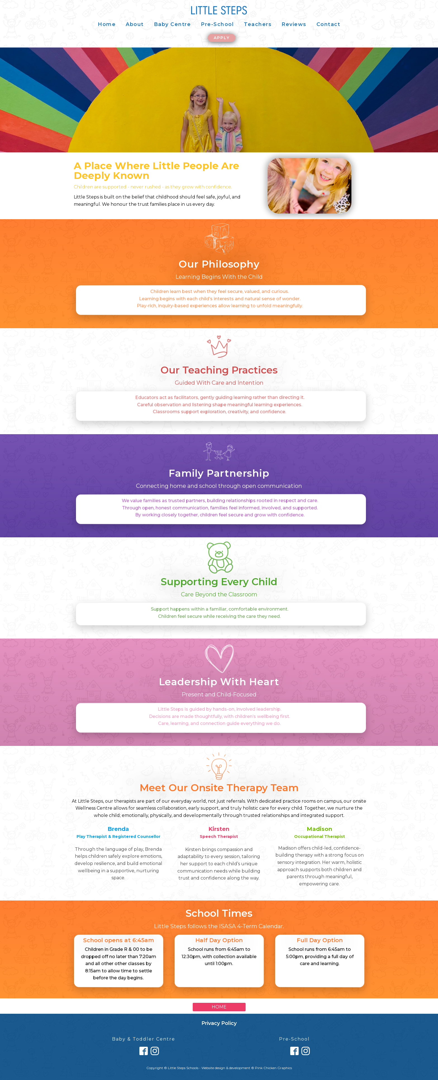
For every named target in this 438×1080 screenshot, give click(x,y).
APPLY (222, 37)
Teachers (258, 24)
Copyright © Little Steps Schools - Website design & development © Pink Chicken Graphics (219, 1068)
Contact (328, 24)
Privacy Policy (219, 1023)
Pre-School (217, 24)
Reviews (294, 24)
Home (107, 24)
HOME (219, 1007)
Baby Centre (172, 24)
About (135, 24)
